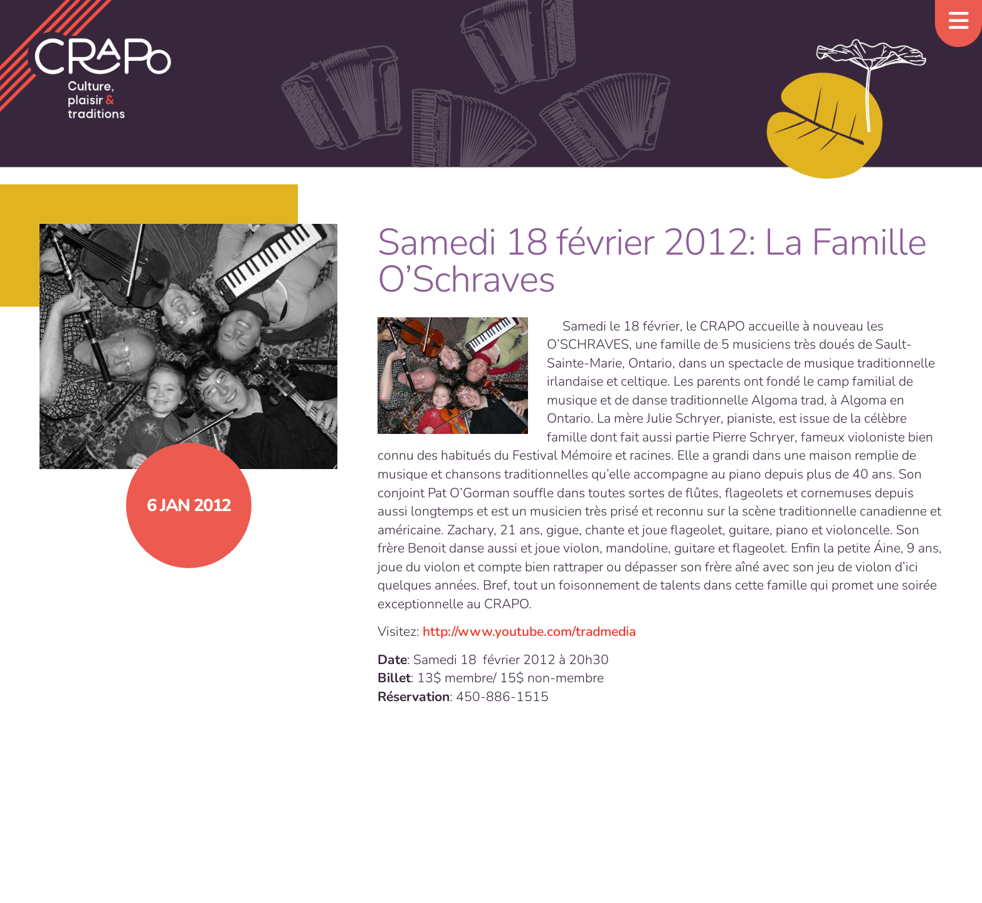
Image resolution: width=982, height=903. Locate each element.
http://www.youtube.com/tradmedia (529, 631)
